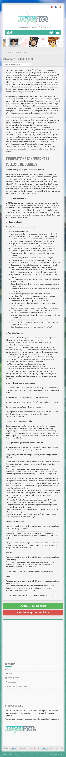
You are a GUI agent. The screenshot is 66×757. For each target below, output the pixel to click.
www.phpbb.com (17, 106)
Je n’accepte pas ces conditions (33, 612)
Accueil (8, 669)
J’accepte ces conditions (33, 606)
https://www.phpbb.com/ (50, 113)
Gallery (8, 673)
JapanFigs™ (14, 748)
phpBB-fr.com (14, 754)
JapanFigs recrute (12, 678)
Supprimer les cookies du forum (17, 686)
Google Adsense (21, 497)
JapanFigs (45, 748)
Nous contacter (11, 682)
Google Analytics (22, 488)
